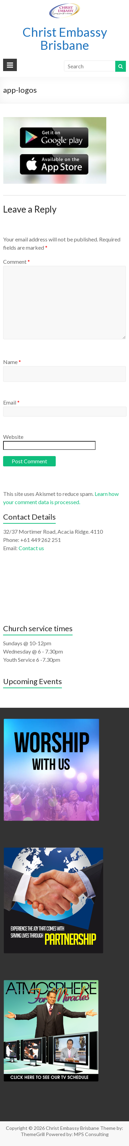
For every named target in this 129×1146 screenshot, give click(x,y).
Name (12, 362)
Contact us (31, 548)
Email (11, 402)
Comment (16, 261)
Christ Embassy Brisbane (64, 38)
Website (13, 436)
